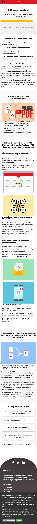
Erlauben (19, 520)
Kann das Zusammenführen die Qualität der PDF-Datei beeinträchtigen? (18, 412)
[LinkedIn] (23, 463)
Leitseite (9, 487)
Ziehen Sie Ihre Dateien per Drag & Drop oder (18, 27)
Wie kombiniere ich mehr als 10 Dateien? (15, 420)
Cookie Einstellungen (9, 520)
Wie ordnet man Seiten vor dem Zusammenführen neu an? (18, 436)
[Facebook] (13, 463)
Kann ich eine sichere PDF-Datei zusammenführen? (18, 444)
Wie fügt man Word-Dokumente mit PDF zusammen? (18, 428)
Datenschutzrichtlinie (18, 516)
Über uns (9, 489)
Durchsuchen (30, 27)
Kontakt (8, 491)
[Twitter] (18, 463)
